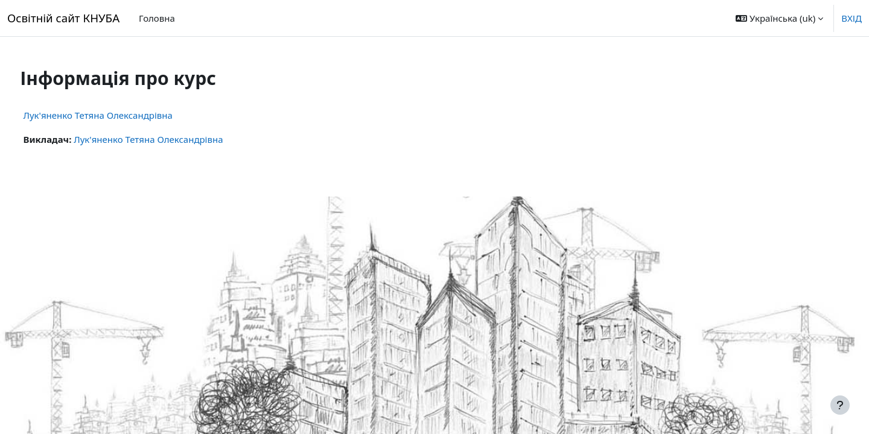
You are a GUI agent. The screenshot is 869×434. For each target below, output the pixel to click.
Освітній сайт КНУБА (63, 17)
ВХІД (851, 18)
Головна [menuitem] (157, 18)
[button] (779, 18)
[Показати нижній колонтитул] (840, 405)
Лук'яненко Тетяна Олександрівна (120, 115)
